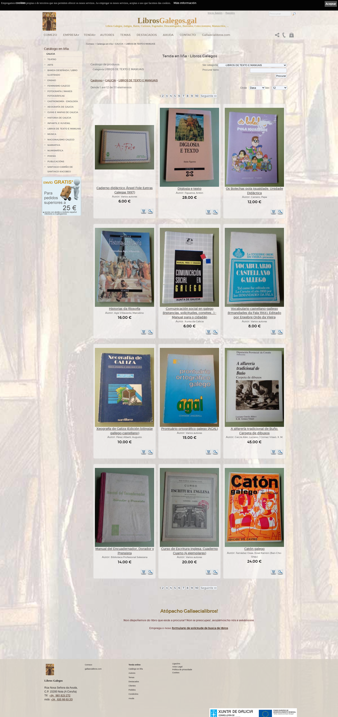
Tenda (89, 35)
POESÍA (51, 156)
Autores (107, 35)
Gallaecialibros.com (216, 35)
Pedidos (132, 690)
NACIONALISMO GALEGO (60, 139)
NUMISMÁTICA (55, 150)
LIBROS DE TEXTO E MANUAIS (64, 128)
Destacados (134, 681)
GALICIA (50, 53)
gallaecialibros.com (93, 669)
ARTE (50, 64)
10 (196, 96)
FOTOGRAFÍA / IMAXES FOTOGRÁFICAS (59, 93)
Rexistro (230, 12)
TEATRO (51, 59)
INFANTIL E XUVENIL (58, 123)
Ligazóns (176, 664)
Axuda (168, 35)
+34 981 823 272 (59, 695)
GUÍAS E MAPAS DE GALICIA (62, 112)
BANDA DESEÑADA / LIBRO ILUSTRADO (62, 72)
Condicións (133, 694)
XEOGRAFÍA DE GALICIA (60, 106)
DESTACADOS (147, 35)
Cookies (175, 673)
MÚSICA (51, 134)
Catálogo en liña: (56, 49)
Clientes (132, 686)
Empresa (70, 35)
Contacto (188, 35)
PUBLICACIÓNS (55, 161)
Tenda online (135, 665)
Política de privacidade (182, 669)
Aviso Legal (177, 667)
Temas (125, 35)
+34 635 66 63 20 (62, 699)
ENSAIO (51, 80)
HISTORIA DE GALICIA (59, 117)
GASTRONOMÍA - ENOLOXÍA (62, 101)
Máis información (185, 3)
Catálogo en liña (105, 44)
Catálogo (97, 80)
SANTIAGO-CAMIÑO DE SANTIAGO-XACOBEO (60, 169)
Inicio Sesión (215, 12)
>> (209, 96)
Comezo (50, 35)
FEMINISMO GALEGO (58, 85)
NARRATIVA (53, 145)
